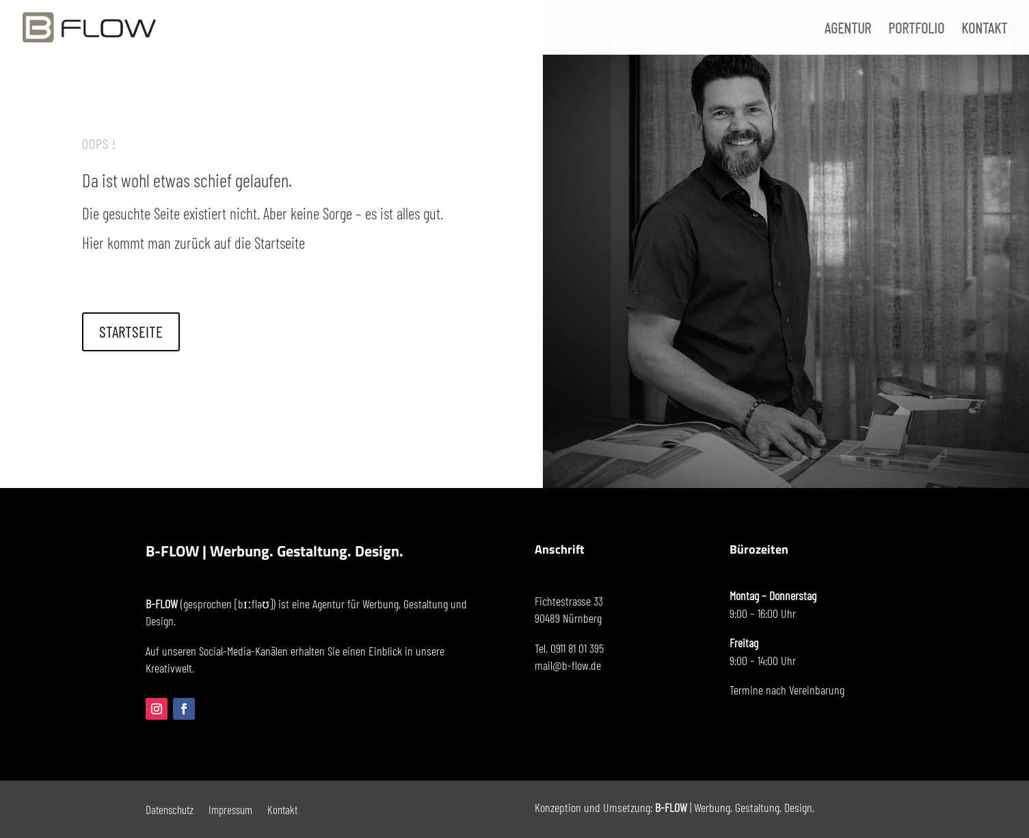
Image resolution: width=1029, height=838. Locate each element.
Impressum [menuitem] (230, 808)
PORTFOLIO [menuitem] (916, 29)
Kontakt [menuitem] (282, 808)
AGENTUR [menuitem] (848, 29)
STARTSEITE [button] (131, 331)
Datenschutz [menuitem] (169, 808)
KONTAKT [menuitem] (984, 29)
